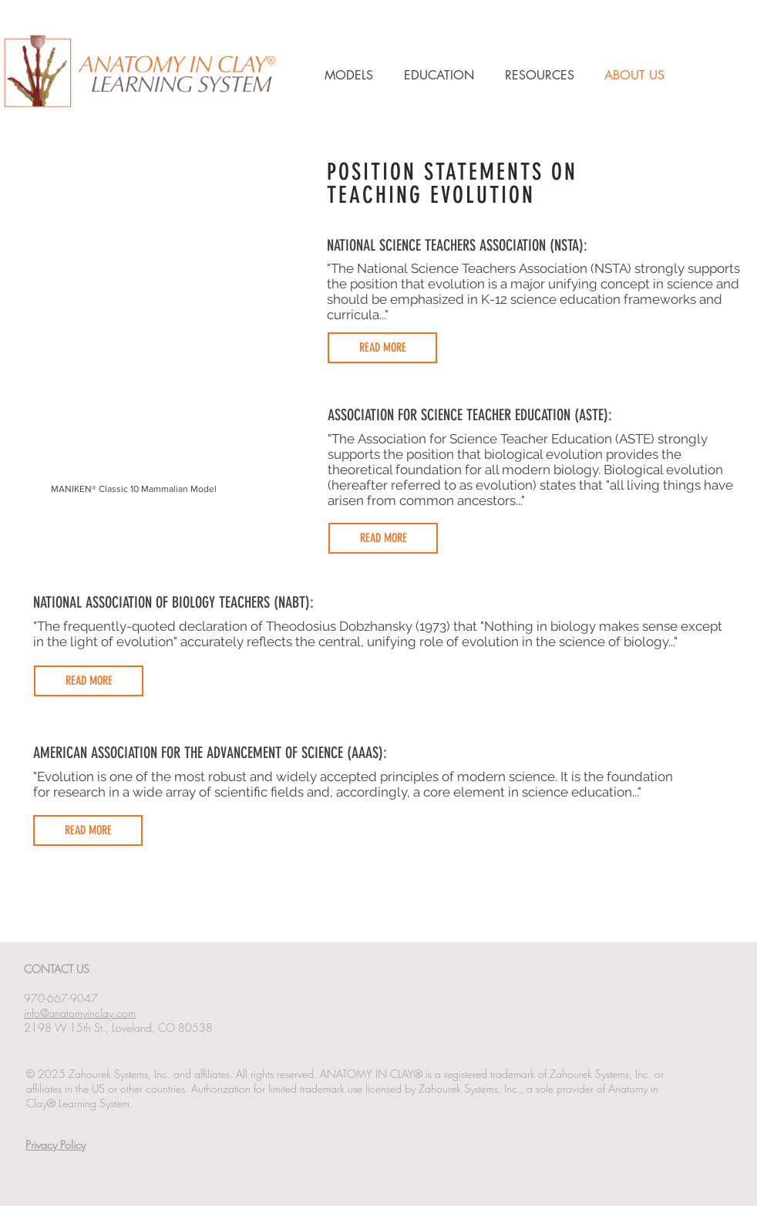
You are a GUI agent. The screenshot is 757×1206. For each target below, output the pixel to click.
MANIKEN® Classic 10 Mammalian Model (134, 488)
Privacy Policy (55, 1144)
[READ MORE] (382, 347)
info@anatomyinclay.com (80, 1013)
